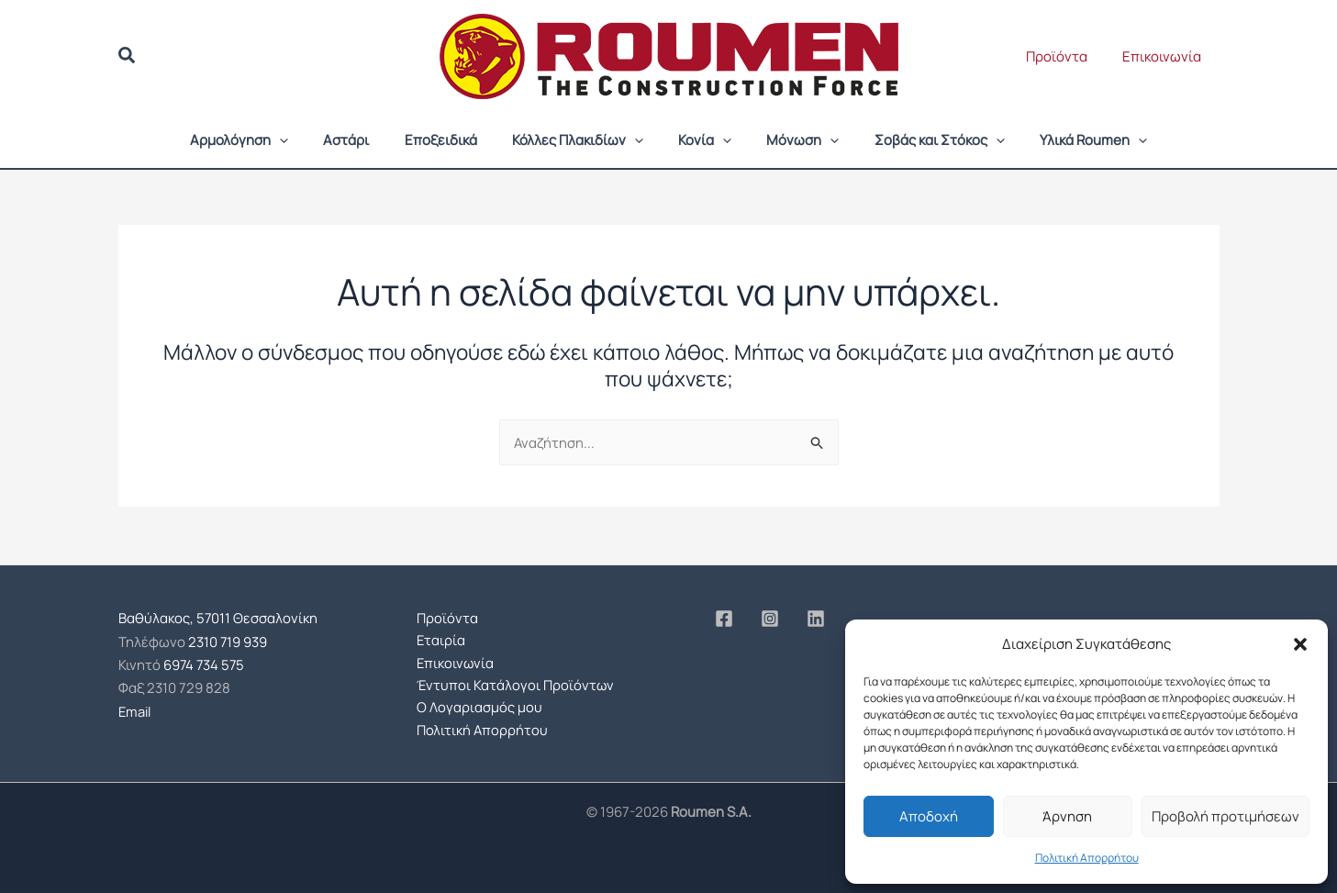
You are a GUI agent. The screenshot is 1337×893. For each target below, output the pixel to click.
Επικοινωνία (1166, 56)
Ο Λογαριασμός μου (479, 706)
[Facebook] (724, 617)
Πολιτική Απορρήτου (1087, 857)
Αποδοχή (928, 816)
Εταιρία (441, 638)
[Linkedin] (816, 617)
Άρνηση (1067, 816)
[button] (1300, 644)
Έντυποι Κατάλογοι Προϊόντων (516, 683)
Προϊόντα (1068, 56)
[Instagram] (770, 617)
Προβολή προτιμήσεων (1225, 816)
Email (135, 706)
